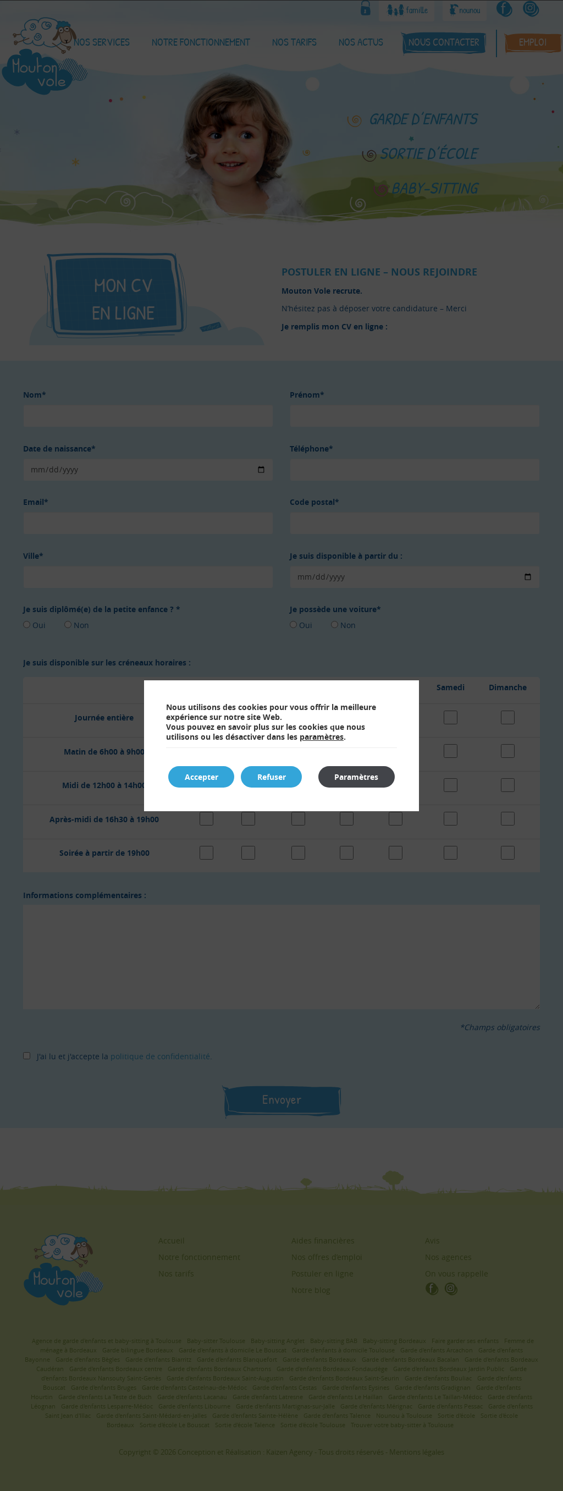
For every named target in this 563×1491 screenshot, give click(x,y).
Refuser (272, 777)
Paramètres (356, 777)
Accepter (201, 777)
